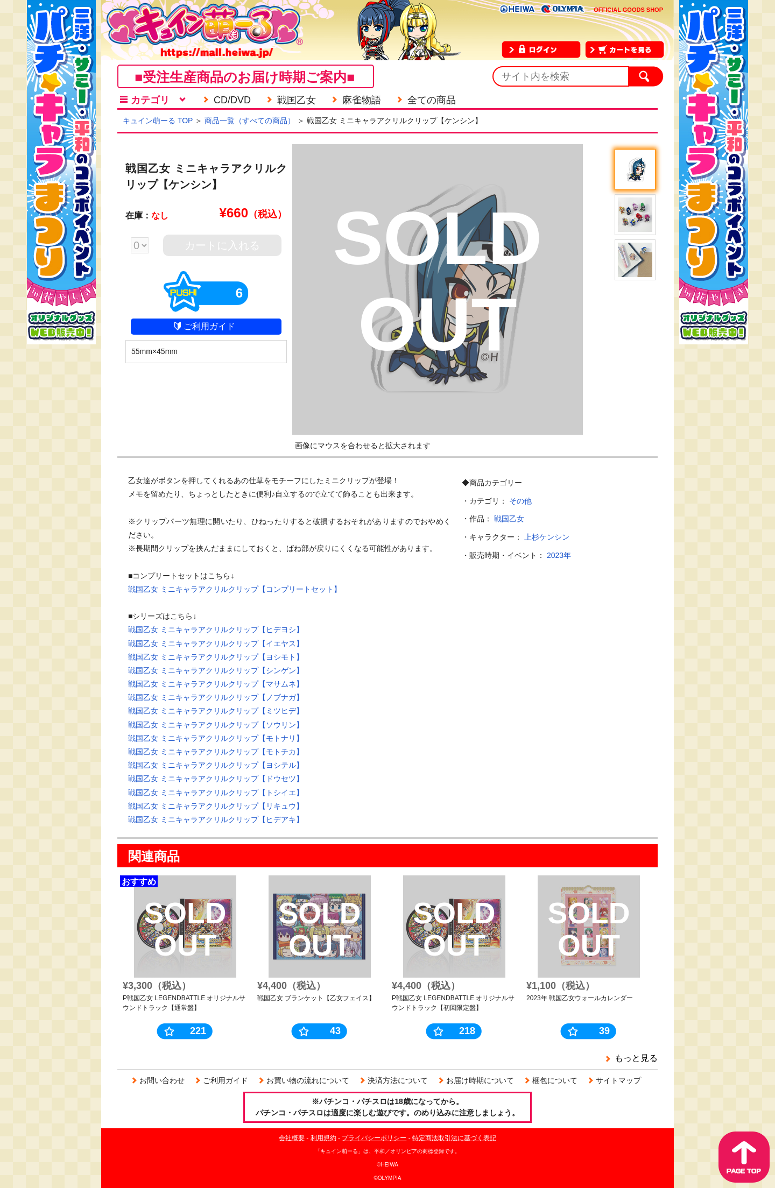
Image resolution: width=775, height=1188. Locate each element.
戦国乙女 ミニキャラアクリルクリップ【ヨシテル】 (216, 765)
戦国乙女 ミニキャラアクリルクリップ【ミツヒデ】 (216, 710)
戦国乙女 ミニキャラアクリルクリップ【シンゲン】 (216, 670)
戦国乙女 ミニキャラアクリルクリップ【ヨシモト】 (216, 657)
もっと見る (636, 1058)
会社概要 (292, 1138)
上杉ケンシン (546, 537)
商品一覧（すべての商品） (250, 120)
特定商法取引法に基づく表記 (454, 1138)
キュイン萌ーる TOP (158, 120)
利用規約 (323, 1138)
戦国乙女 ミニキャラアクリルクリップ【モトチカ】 (216, 751)
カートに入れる (222, 245)
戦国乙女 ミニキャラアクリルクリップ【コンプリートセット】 (234, 589)
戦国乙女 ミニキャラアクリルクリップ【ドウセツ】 (216, 778)
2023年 (559, 555)
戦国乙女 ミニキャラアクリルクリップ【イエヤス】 (216, 643)
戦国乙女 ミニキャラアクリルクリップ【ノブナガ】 (216, 697)
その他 (520, 501)
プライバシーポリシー (374, 1138)
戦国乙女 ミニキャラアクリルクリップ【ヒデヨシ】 (216, 629)
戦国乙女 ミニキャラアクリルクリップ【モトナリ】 (216, 738)
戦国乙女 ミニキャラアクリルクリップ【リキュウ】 (216, 806)
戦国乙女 (509, 518)
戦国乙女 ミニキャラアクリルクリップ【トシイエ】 (216, 792)
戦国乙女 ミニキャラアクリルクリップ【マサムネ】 (216, 684)
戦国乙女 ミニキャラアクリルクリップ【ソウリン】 (216, 724)
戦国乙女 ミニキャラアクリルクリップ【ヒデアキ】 (216, 819)
